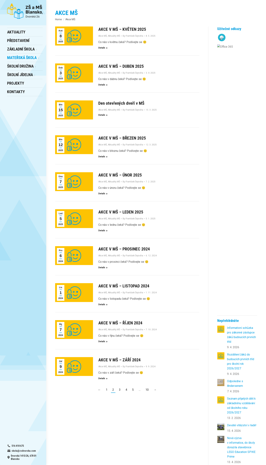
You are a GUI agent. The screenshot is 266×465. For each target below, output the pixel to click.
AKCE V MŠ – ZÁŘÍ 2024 (119, 359)
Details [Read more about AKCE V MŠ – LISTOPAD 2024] (101, 304)
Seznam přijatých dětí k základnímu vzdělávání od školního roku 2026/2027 (241, 137)
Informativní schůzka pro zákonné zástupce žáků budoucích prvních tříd (241, 66)
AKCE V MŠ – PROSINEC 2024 (124, 249)
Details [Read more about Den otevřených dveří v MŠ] (101, 115)
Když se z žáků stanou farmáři (241, 203)
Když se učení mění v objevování (240, 221)
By (133, 36)
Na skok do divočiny (239, 235)
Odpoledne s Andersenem (235, 115)
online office (75, 419)
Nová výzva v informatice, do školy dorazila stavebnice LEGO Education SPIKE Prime (241, 179)
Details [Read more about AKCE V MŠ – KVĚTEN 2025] (101, 48)
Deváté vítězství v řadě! (241, 157)
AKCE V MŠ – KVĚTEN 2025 (122, 29)
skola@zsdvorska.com (233, 415)
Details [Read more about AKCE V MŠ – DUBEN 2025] (101, 85)
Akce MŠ (102, 36)
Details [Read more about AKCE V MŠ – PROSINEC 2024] (101, 267)
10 (147, 389)
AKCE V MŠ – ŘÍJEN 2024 (120, 322)
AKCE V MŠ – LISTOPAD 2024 (123, 286)
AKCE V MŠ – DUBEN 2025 (121, 66)
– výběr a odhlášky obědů (79, 415)
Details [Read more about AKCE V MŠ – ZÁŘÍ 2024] (101, 378)
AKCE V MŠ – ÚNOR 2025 (120, 175)
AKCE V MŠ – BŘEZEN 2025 (122, 138)
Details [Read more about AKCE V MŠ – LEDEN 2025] (101, 230)
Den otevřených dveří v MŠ (121, 103)
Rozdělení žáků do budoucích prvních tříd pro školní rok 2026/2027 (240, 93)
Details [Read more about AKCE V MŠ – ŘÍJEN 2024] (101, 341)
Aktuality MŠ (114, 36)
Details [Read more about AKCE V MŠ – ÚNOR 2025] (101, 193)
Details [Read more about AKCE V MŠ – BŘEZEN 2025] (101, 156)
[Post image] (220, 60)
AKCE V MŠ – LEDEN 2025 (120, 212)
